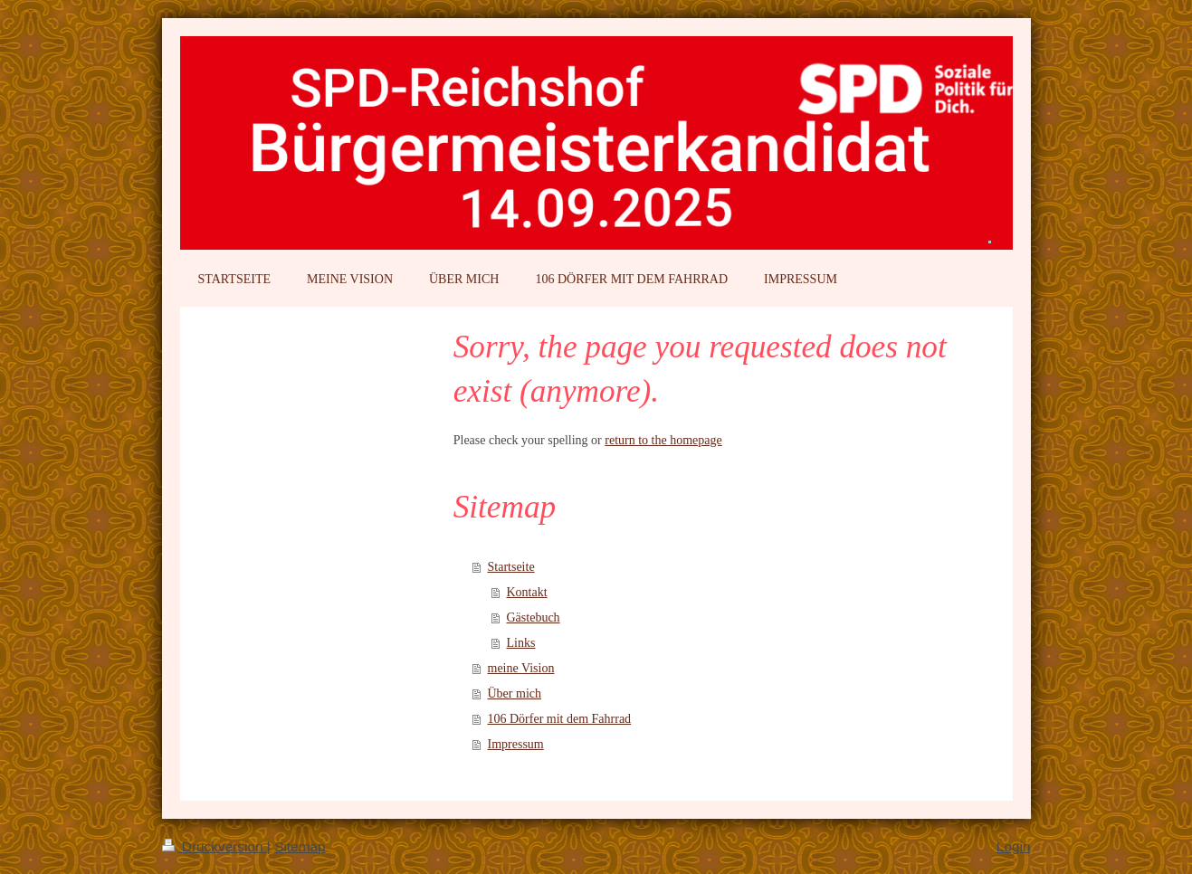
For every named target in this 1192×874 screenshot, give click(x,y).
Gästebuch (533, 617)
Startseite (511, 567)
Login (1014, 846)
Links (521, 643)
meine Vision (521, 668)
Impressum (516, 744)
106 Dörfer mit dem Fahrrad (560, 719)
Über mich (514, 693)
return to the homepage (663, 440)
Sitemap (299, 846)
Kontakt (527, 592)
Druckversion (214, 846)
